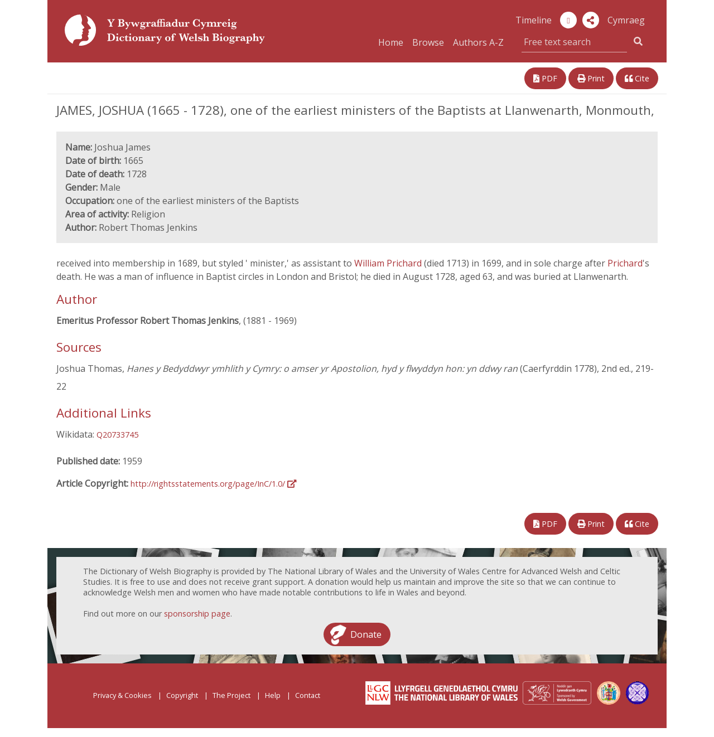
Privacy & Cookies (122, 695)
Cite (637, 78)
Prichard (625, 263)
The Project (231, 695)
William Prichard (389, 263)
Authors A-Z (478, 42)
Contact (307, 695)
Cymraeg (626, 20)
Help (273, 695)
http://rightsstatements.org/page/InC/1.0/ (213, 483)
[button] (590, 20)
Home (390, 42)
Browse (428, 42)
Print (591, 78)
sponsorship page (197, 613)
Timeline (533, 20)
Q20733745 (117, 434)
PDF (545, 78)
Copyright (182, 695)
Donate (366, 634)
